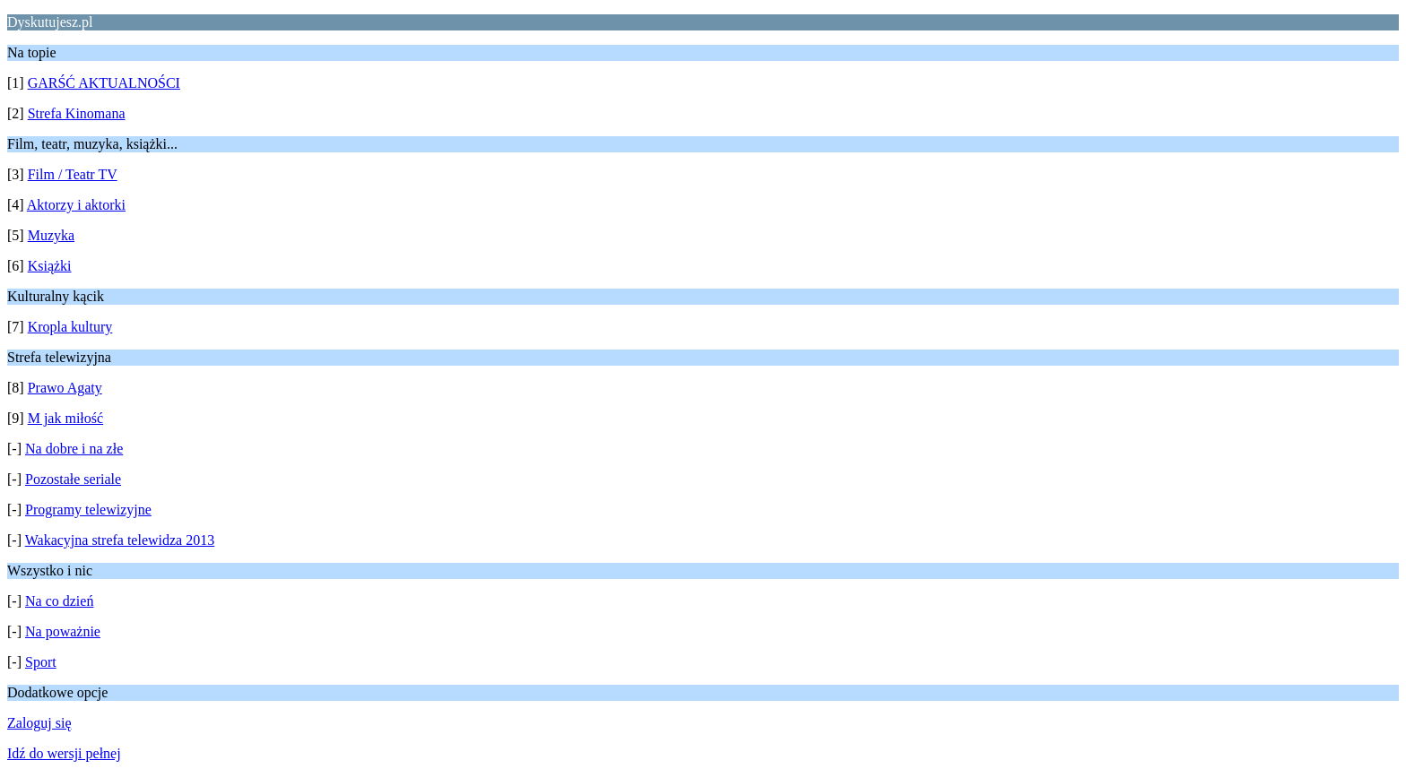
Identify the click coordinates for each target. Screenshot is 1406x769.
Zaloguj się (39, 722)
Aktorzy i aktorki (76, 204)
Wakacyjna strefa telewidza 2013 (120, 540)
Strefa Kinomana (77, 113)
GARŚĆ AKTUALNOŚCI (104, 83)
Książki (50, 265)
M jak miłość (65, 418)
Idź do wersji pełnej (64, 753)
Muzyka (51, 235)
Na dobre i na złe (74, 448)
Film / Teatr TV (72, 174)
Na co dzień (59, 601)
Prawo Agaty (65, 387)
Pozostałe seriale (73, 479)
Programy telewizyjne (88, 509)
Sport (40, 662)
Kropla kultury (70, 326)
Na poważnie (62, 631)
